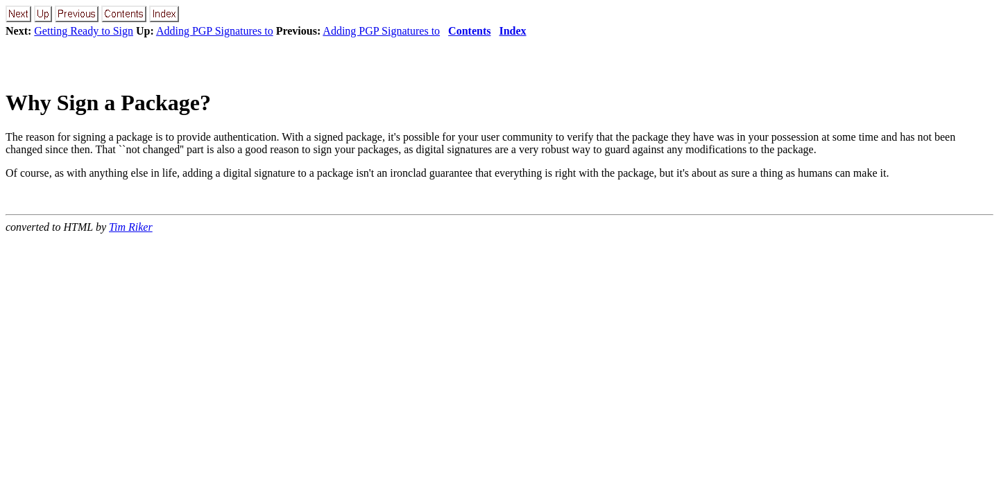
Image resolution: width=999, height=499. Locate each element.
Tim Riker (131, 227)
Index (512, 31)
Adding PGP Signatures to (214, 31)
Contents (469, 31)
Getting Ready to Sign (83, 31)
